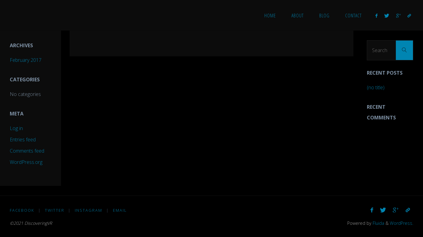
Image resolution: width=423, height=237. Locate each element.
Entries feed (23, 139)
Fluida (377, 223)
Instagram (88, 210)
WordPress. (401, 223)
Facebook (22, 210)
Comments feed (27, 150)
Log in (16, 128)
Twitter (54, 210)
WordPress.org (26, 162)
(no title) (376, 87)
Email (120, 210)
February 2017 (26, 60)
